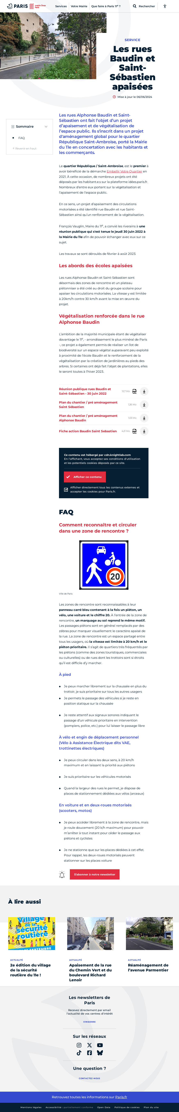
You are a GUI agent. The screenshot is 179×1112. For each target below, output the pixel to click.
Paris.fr (121, 1097)
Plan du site (151, 1107)
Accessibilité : (69, 1107)
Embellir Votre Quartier (124, 171)
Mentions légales (31, 1107)
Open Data (103, 1107)
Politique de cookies (127, 1107)
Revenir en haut (25, 148)
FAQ (21, 138)
